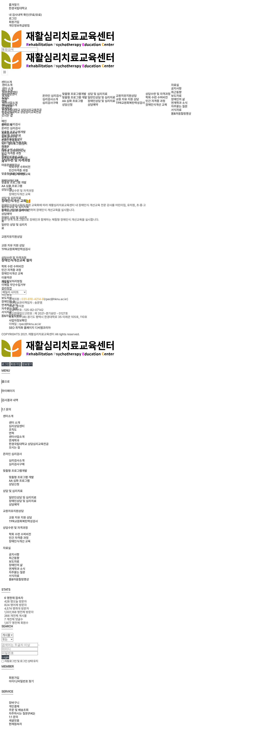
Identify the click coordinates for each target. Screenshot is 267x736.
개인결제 (14, 706)
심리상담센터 (10, 92)
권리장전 (6, 288)
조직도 (6, 96)
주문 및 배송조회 (19, 710)
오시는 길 (7, 115)
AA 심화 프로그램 (11, 186)
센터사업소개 (10, 103)
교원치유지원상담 (126, 96)
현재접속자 (15, 724)
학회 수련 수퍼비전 (12, 266)
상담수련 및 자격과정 (158, 94)
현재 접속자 (13, 598)
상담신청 (6, 189)
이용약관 (6, 277)
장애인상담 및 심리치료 (101, 101)
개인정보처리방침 (11, 281)
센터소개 (6, 82)
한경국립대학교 (18, 8)
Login (5, 657)
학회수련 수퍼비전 (19, 167)
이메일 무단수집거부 (13, 285)
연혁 (4, 99)
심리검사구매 (50, 103)
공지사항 (176, 88)
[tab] (133, 416)
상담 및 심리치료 (11, 198)
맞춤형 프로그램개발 (74, 94)
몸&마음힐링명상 (181, 113)
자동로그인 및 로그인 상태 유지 (19, 661)
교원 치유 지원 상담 (127, 99)
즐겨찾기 (14, 5)
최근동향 (176, 92)
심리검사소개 (50, 99)
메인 (4, 121)
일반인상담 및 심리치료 (101, 97)
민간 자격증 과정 (11, 270)
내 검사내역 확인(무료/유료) (25, 15)
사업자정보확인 (18, 320)
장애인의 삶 (8, 301)
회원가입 (14, 22)
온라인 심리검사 (51, 96)
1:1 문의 (13, 717)
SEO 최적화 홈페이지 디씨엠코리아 (30, 327)
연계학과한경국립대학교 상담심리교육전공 (22, 108)
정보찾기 (27, 364)
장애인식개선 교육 (12, 273)
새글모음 (14, 720)
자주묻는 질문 (179, 106)
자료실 (175, 85)
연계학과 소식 (179, 103)
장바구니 (14, 702)
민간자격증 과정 (18, 170)
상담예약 (93, 104)
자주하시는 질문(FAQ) (22, 713)
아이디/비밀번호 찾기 (21, 681)
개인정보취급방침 (19, 25)
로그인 (13, 18)
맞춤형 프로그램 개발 (13, 182)
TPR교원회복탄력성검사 (130, 103)
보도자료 (6, 298)
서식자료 (6, 312)
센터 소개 (7, 88)
